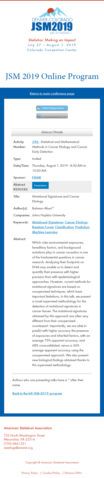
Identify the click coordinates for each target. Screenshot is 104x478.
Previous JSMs (73, 473)
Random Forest (42, 226)
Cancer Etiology (76, 222)
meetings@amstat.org (18, 447)
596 (35, 141)
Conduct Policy (51, 473)
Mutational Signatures (47, 222)
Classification (64, 226)
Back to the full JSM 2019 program (37, 393)
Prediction (82, 226)
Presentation (40, 185)
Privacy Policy (30, 473)
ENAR (36, 177)
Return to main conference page (52, 93)
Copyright (31, 462)
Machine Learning (44, 231)
